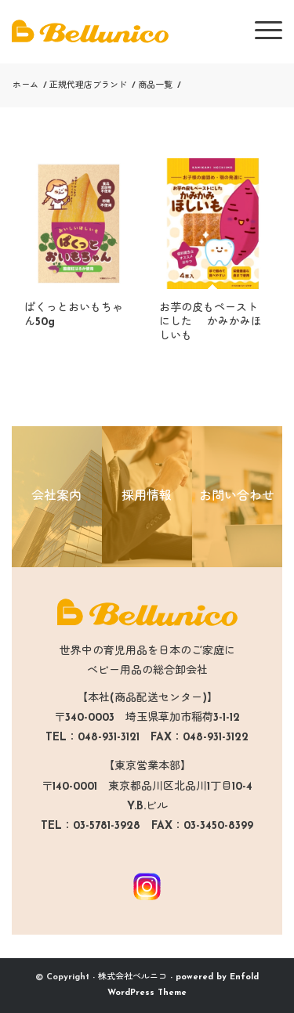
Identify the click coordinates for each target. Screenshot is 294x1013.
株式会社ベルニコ (132, 977)
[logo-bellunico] (120, 31)
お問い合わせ (236, 496)
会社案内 (56, 496)
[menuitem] (260, 31)
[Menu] (260, 31)
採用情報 (147, 496)
